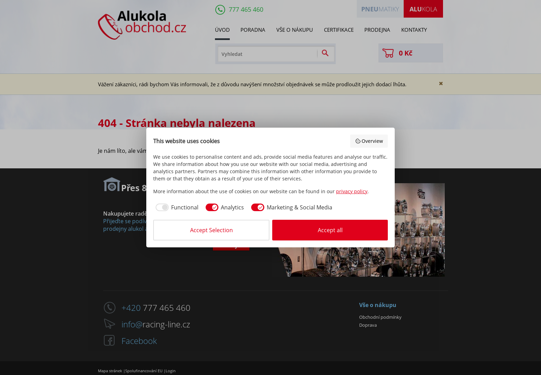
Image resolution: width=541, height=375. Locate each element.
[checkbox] (175, 207)
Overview (369, 141)
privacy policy (351, 191)
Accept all (330, 230)
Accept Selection (211, 230)
